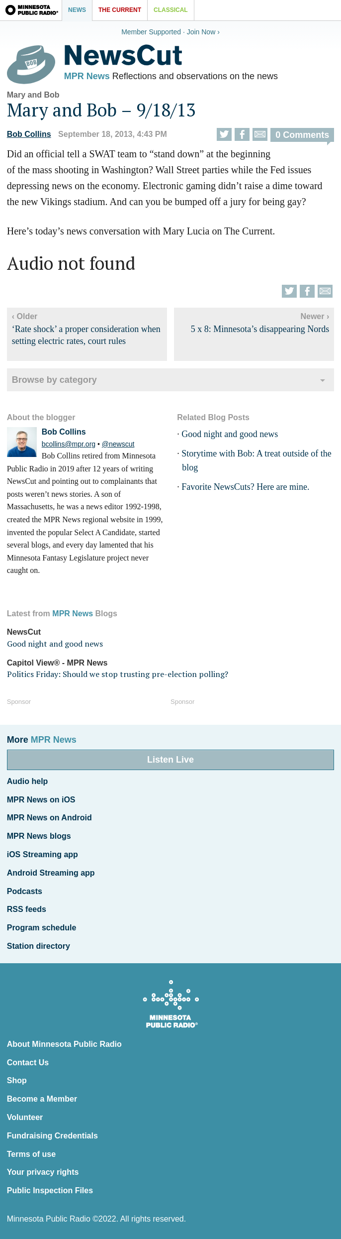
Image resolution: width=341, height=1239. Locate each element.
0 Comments (302, 135)
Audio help (27, 781)
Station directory (38, 946)
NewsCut (24, 632)
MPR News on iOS (41, 799)
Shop (17, 1080)
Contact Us (28, 1062)
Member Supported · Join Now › (170, 31)
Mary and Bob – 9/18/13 (101, 109)
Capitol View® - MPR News (57, 663)
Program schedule (42, 927)
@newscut (118, 444)
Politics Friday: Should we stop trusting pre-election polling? (117, 674)
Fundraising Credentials (52, 1135)
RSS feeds (26, 909)
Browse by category (54, 380)
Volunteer (25, 1117)
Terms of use (31, 1154)
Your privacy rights (43, 1172)
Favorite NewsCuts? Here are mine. (245, 487)
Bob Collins (29, 134)
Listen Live (170, 760)
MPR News (87, 76)
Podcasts (24, 891)
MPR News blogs (39, 836)
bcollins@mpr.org (68, 444)
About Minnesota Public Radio (64, 1044)
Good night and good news (229, 434)
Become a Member (42, 1099)
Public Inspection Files (50, 1190)
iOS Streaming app (42, 854)
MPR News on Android (49, 817)
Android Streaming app (51, 873)
